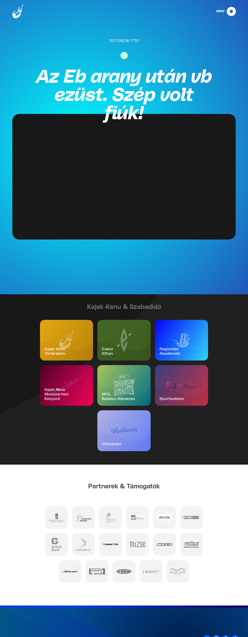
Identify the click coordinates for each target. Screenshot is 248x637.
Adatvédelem (228, 608)
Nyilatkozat (229, 620)
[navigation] (222, 11)
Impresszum (228, 614)
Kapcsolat (230, 602)
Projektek (231, 626)
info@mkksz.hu (48, 625)
